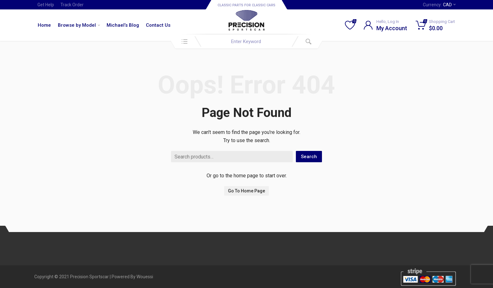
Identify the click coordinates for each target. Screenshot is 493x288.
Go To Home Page (246, 190)
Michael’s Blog (123, 25)
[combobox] (246, 41)
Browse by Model (79, 25)
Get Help (45, 4)
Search (309, 156)
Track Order (72, 4)
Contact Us (158, 25)
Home (44, 25)
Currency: (439, 4)
